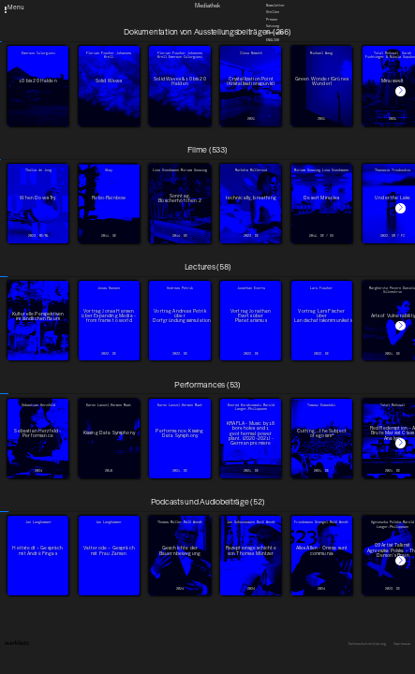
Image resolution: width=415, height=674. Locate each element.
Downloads (274, 33)
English (272, 40)
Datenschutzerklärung (367, 644)
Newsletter (275, 5)
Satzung (272, 26)
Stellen (272, 12)
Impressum (401, 644)
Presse (271, 20)
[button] (400, 91)
